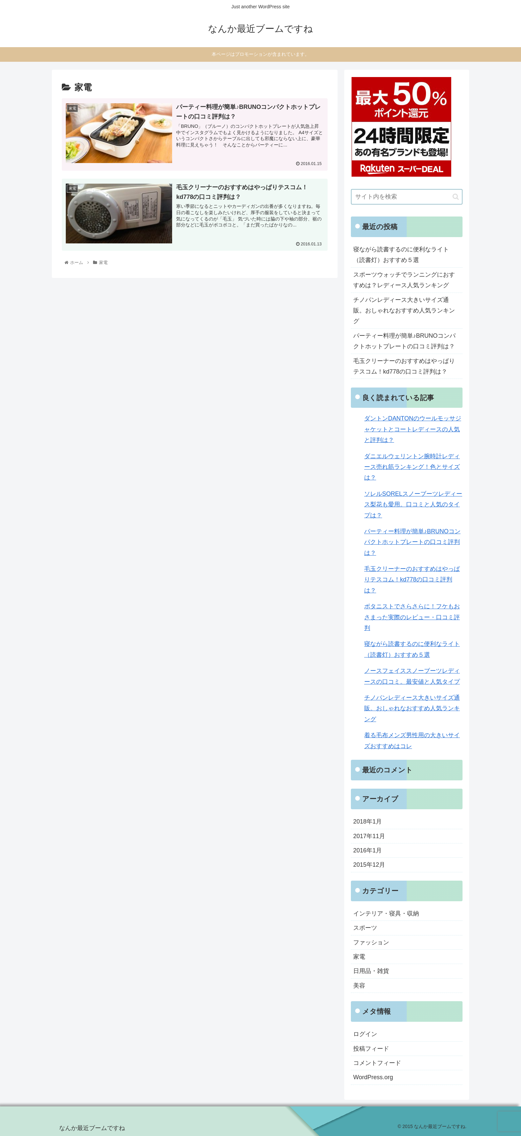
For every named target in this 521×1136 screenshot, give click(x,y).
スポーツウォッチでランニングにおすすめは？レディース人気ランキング (404, 280)
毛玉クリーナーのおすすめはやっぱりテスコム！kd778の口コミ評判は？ (404, 366)
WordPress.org (373, 1077)
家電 (359, 956)
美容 (359, 985)
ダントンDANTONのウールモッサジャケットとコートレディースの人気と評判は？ (412, 429)
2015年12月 (369, 864)
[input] (407, 197)
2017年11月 (369, 836)
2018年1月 (367, 821)
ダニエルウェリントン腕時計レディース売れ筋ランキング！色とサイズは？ (412, 467)
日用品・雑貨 (371, 971)
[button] (456, 197)
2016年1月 (367, 850)
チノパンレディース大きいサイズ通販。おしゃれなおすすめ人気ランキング (404, 311)
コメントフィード (377, 1063)
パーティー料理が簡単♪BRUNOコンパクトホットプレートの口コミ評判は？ (404, 341)
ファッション (371, 942)
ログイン (365, 1034)
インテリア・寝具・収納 (386, 913)
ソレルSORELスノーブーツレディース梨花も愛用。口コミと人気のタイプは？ (413, 504)
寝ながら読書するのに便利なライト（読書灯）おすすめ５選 (401, 254)
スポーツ (365, 927)
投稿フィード (371, 1048)
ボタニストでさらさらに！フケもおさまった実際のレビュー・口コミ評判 (412, 617)
